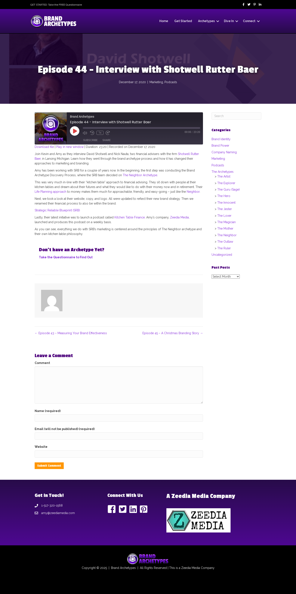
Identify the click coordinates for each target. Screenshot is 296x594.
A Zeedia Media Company (200, 496)
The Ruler (224, 248)
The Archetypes (223, 171)
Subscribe (90, 140)
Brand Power (220, 145)
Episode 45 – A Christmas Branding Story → (172, 333)
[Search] (236, 116)
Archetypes (206, 21)
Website (41, 446)
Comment (42, 363)
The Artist (223, 176)
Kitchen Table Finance (129, 217)
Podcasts (170, 82)
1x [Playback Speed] (100, 132)
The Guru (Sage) (228, 189)
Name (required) (48, 411)
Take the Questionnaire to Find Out (66, 257)
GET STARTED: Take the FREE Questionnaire (56, 4)
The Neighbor (227, 235)
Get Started (183, 21)
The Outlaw (225, 241)
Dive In (229, 21)
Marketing (156, 82)
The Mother (225, 228)
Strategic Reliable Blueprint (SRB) (57, 210)
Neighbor (193, 191)
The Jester (224, 209)
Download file (44, 147)
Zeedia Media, (179, 217)
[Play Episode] (74, 131)
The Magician (226, 222)
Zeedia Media (190, 568)
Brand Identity (221, 139)
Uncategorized (222, 254)
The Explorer (226, 183)
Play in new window (70, 147)
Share (106, 140)
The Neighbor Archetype (140, 175)
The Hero (223, 196)
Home (163, 21)
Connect (249, 21)
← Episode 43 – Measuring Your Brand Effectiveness (71, 333)
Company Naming (224, 152)
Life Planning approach (50, 191)
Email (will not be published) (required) (65, 429)
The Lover (224, 215)
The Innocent (226, 202)
